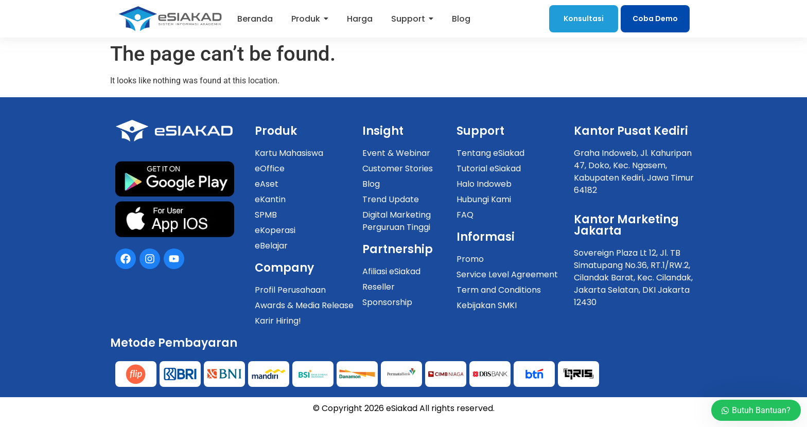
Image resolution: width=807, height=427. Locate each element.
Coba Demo (655, 18)
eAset (266, 184)
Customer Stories (397, 168)
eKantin (270, 199)
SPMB (266, 215)
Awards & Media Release (304, 305)
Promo (470, 259)
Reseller (378, 287)
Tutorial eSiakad (489, 168)
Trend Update (390, 199)
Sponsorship (387, 302)
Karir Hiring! (278, 321)
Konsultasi (584, 18)
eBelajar (271, 246)
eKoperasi (275, 230)
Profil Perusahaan (290, 290)
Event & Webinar (396, 153)
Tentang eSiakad (490, 153)
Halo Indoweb (484, 184)
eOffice (270, 168)
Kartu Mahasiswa (289, 153)
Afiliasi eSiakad (391, 271)
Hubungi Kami (484, 199)
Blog (371, 184)
